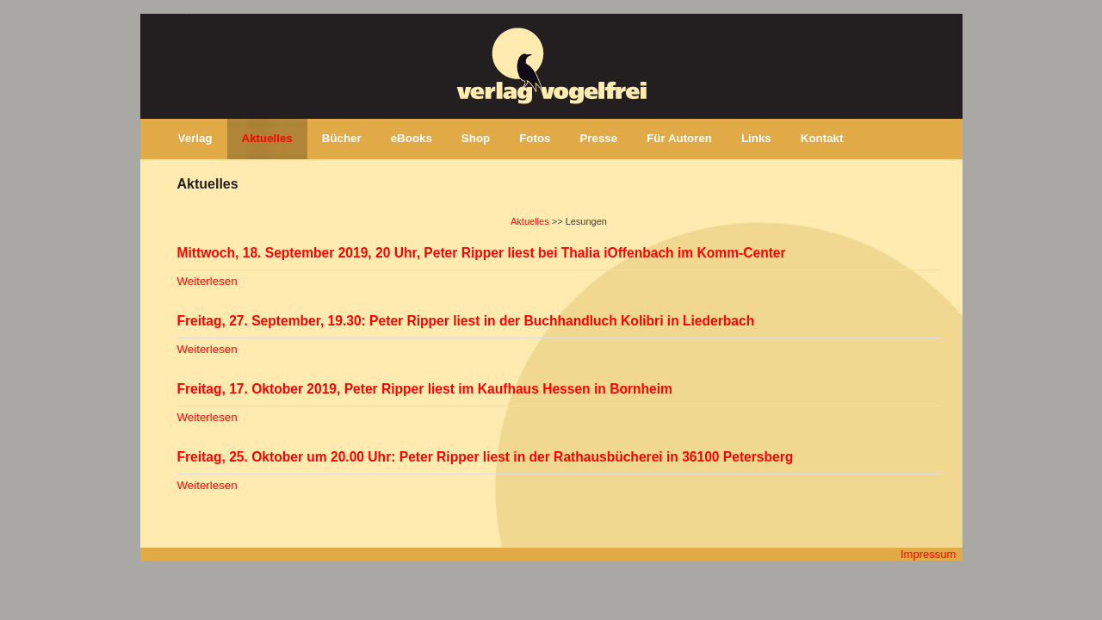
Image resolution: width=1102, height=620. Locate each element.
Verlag (195, 138)
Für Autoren (679, 138)
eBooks (411, 138)
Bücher (342, 138)
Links (756, 138)
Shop (475, 138)
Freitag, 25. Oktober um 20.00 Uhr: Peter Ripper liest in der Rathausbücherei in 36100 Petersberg (485, 457)
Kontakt (822, 138)
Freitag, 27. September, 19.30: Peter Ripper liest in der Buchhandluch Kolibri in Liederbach (466, 320)
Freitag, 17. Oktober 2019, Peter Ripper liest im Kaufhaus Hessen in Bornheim (424, 388)
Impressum (928, 554)
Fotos (534, 138)
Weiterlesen (207, 281)
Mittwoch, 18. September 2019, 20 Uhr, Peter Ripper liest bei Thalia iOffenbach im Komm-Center (481, 252)
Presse (598, 138)
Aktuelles (267, 138)
